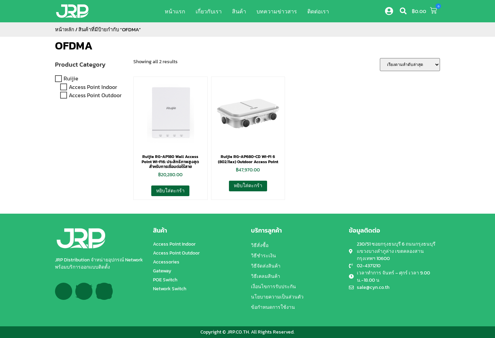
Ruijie (71, 79)
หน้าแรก (175, 11)
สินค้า (239, 11)
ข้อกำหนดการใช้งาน (273, 307)
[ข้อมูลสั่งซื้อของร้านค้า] (410, 64)
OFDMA (73, 45)
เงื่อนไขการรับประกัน (273, 286)
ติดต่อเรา (318, 11)
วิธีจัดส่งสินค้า (265, 266)
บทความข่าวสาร (276, 11)
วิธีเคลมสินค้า (265, 276)
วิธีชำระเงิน (263, 255)
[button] (403, 11)
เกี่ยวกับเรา (209, 11)
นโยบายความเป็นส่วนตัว (277, 297)
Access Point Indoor (93, 87)
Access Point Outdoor (95, 95)
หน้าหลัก (64, 29)
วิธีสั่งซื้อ (259, 245)
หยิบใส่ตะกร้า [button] (170, 190)
